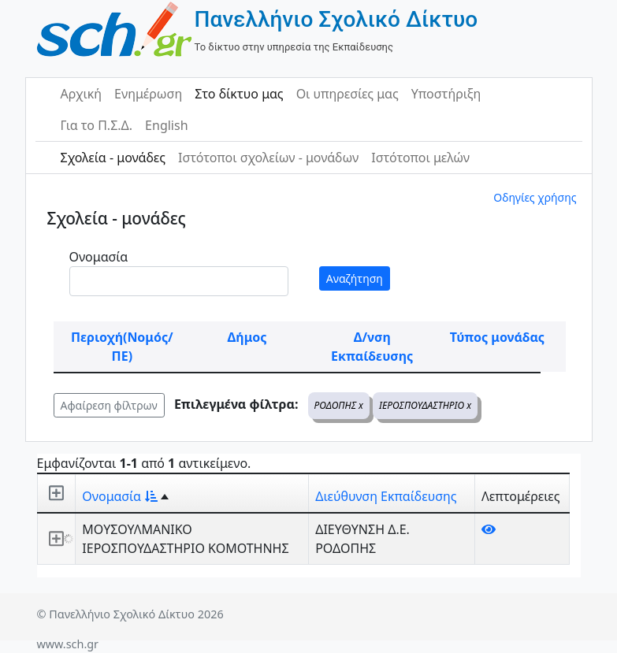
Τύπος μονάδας (497, 337)
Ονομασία (98, 256)
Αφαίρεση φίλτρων (109, 405)
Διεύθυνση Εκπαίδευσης (385, 496)
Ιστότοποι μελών (420, 157)
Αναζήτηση (354, 278)
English (166, 125)
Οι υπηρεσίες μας (347, 93)
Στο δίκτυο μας (239, 93)
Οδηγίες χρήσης (534, 197)
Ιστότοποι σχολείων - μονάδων (268, 157)
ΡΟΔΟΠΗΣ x (338, 405)
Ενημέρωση (148, 93)
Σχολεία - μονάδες (113, 157)
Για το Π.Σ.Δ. (97, 125)
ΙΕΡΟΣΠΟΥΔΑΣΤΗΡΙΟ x (425, 405)
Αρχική (81, 93)
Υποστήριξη (446, 93)
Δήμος (247, 337)
